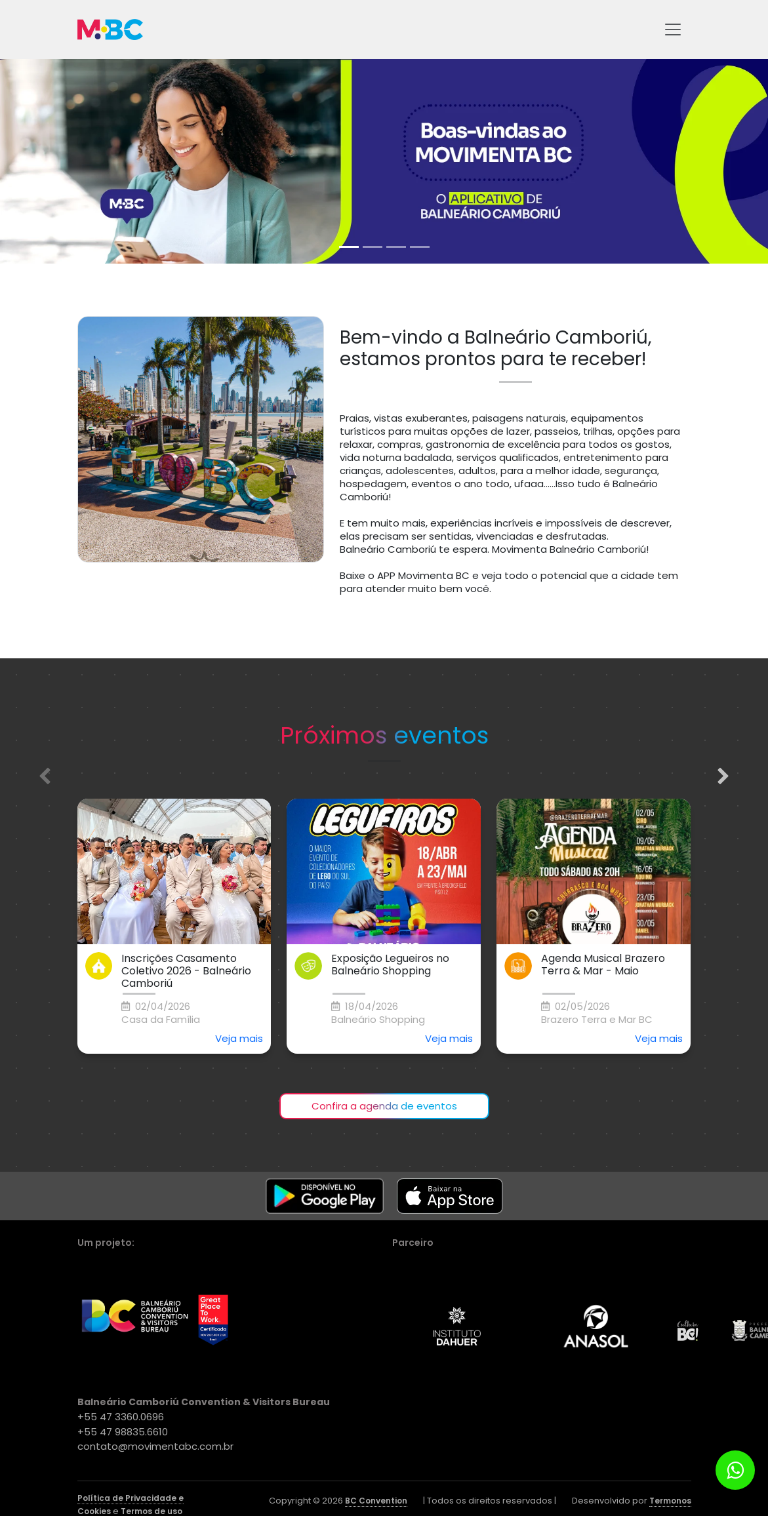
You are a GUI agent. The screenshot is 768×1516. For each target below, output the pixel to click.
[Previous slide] (44, 776)
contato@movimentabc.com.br (155, 1446)
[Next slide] (723, 776)
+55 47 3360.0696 (120, 1417)
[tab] (349, 247)
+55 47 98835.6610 (122, 1432)
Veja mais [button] (239, 1038)
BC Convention (376, 1500)
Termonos (670, 1500)
